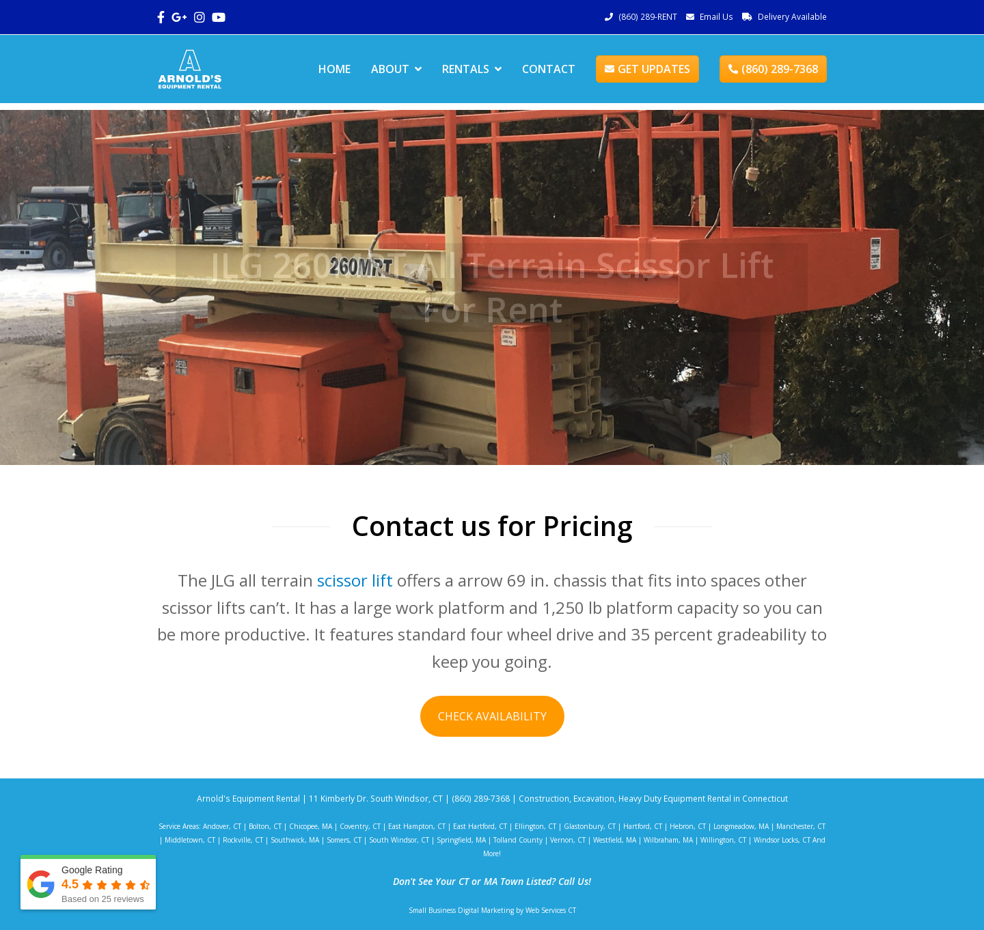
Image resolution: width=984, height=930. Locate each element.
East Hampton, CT (417, 826)
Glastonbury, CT (590, 826)
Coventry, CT (360, 826)
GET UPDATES (647, 68)
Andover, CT (222, 826)
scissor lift (355, 580)
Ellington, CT (535, 826)
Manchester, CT (800, 826)
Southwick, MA (295, 840)
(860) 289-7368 (773, 68)
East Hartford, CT (480, 826)
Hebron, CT (688, 826)
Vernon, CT (568, 840)
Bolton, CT (265, 826)
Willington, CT (723, 840)
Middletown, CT (190, 840)
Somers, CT (344, 840)
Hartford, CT (642, 826)
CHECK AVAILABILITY (492, 716)
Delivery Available (792, 17)
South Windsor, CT (399, 840)
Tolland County (518, 840)
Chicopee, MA (310, 826)
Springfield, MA (461, 840)
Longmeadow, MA (741, 826)
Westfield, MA (614, 840)
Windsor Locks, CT (782, 840)
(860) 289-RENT (647, 17)
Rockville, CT (243, 840)
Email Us (716, 17)
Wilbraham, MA (668, 840)
